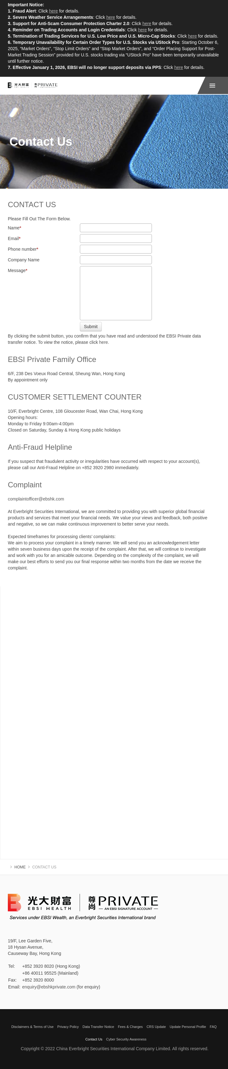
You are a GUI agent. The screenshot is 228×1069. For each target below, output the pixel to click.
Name (14, 227)
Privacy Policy (68, 1027)
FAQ (213, 1027)
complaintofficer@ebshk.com (36, 498)
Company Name (23, 259)
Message (17, 270)
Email (14, 238)
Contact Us (93, 1039)
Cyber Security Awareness (126, 1039)
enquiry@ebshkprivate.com (48, 986)
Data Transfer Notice (98, 1027)
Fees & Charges (130, 1027)
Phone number (23, 249)
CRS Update (156, 1027)
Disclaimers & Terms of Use (32, 1027)
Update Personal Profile (188, 1027)
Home (20, 867)
